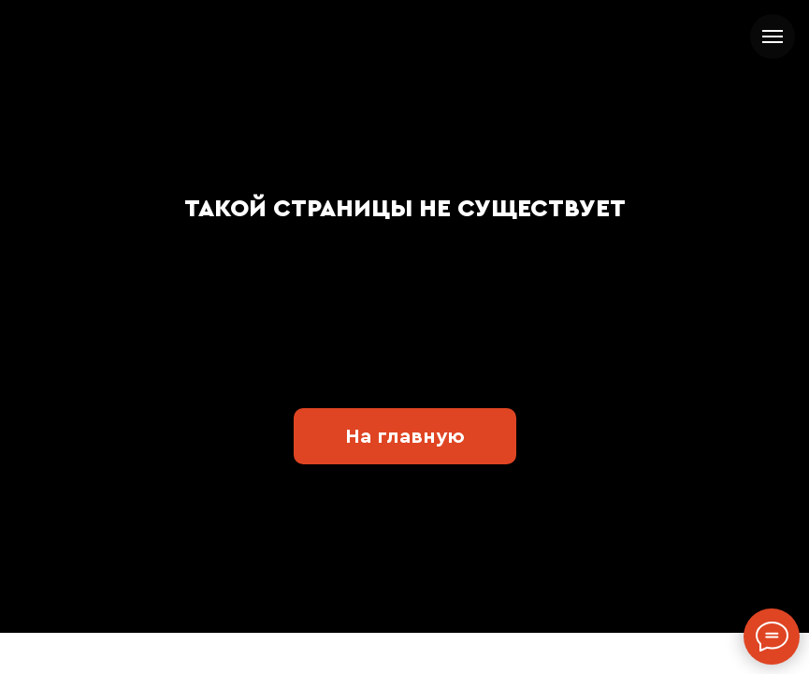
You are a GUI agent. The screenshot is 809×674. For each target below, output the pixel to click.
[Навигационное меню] (772, 36)
